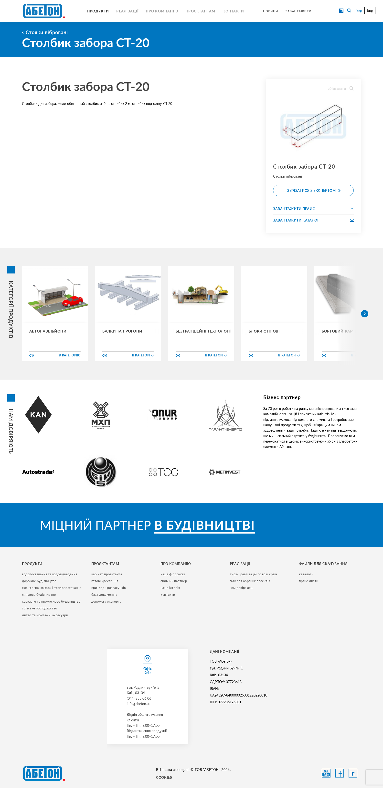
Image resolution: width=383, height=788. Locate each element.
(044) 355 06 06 (139, 698)
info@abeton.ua (138, 704)
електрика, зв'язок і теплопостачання (51, 588)
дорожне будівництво (39, 581)
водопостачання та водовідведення (49, 574)
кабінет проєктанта (106, 574)
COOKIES (164, 777)
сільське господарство (39, 608)
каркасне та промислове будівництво (51, 601)
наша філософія (172, 574)
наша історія (170, 588)
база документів (104, 594)
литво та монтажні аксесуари (45, 615)
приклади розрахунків (108, 588)
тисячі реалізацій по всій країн (253, 574)
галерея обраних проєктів (250, 581)
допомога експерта (106, 601)
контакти (167, 594)
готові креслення (104, 581)
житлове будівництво (39, 594)
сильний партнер (173, 581)
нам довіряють (241, 588)
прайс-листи (308, 581)
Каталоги (306, 574)
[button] (364, 314)
